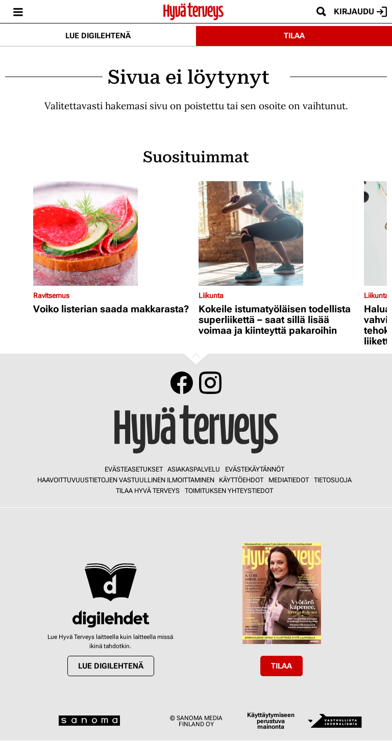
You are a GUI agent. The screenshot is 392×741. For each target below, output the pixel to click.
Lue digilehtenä (98, 35)
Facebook (181, 383)
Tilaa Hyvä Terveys (148, 491)
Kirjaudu (360, 12)
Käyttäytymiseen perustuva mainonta (271, 720)
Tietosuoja (333, 480)
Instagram (210, 383)
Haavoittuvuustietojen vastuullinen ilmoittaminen (125, 480)
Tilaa (294, 35)
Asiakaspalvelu (193, 469)
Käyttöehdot (241, 480)
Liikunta (211, 295)
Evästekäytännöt (254, 469)
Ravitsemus (51, 295)
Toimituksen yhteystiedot (229, 491)
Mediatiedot (288, 480)
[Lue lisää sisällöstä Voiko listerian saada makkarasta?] (113, 233)
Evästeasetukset (134, 469)
